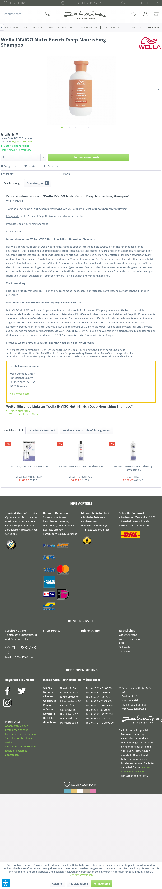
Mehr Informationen (81, 875)
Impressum (125, 651)
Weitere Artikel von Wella (22, 414)
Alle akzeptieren (78, 883)
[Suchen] (53, 14)
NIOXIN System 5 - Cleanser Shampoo (81, 466)
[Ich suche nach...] (26, 14)
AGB (121, 643)
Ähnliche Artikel (13, 430)
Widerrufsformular (130, 639)
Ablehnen (57, 883)
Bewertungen (38, 183)
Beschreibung (12, 183)
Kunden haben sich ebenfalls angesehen (86, 430)
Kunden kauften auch (42, 430)
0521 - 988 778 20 (20, 649)
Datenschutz (126, 647)
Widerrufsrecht (128, 634)
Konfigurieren (102, 883)
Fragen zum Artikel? (19, 411)
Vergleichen (9, 166)
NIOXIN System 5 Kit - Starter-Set (29, 466)
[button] (6, 883)
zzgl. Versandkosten (22, 141)
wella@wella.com (19, 393)
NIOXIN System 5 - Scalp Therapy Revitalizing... (133, 468)
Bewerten (51, 166)
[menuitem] (28, 14)
